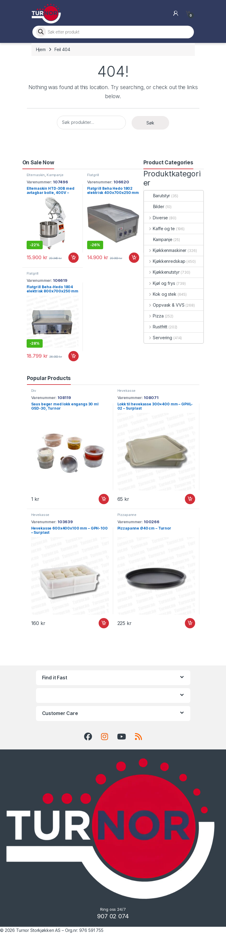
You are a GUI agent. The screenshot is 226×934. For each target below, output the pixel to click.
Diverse (156, 217)
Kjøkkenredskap (164, 261)
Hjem (41, 49)
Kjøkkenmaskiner (165, 250)
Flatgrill (93, 175)
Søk (150, 122)
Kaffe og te (159, 228)
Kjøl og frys (159, 283)
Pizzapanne (127, 515)
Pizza (154, 315)
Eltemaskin (36, 175)
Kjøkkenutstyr (162, 272)
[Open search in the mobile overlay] (113, 32)
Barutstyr (157, 195)
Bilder (154, 206)
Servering (158, 337)
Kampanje (55, 175)
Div (33, 390)
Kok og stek (160, 294)
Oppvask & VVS (164, 305)
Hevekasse (126, 390)
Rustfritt (156, 326)
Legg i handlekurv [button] (73, 258)
